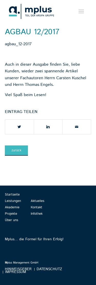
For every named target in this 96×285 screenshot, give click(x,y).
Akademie (12, 207)
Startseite (12, 194)
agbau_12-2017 (18, 44)
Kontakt (36, 207)
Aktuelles (37, 201)
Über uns (11, 220)
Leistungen (13, 201)
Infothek (36, 213)
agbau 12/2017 (32, 32)
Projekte (11, 213)
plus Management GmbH (21, 263)
